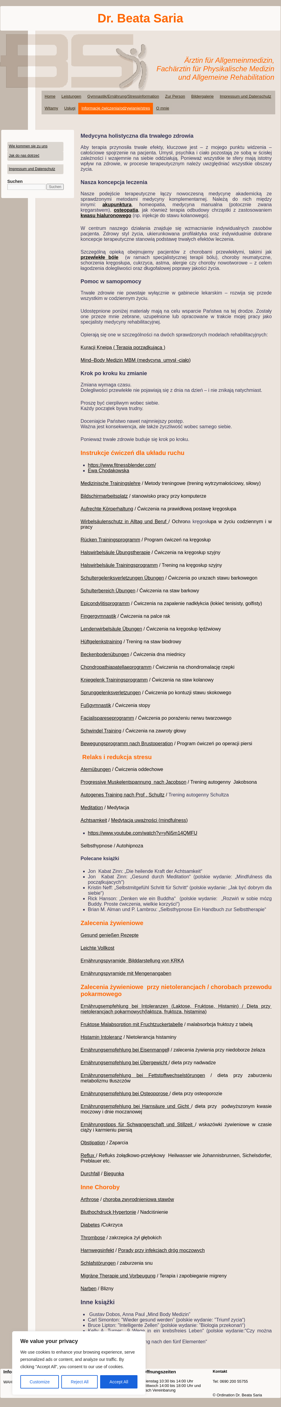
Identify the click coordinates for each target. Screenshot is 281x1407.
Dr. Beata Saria (140, 18)
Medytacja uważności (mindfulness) (149, 820)
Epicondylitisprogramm (105, 603)
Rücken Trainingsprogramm (110, 539)
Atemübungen (96, 769)
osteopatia (126, 210)
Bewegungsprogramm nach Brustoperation (127, 743)
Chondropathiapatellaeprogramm (116, 667)
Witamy (51, 108)
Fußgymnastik (96, 705)
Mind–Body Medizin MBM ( (110, 360)
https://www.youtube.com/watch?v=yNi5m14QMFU (143, 833)
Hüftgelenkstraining (101, 641)
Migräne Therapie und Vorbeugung (118, 1275)
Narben (88, 1288)
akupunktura (116, 204)
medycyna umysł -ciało (164, 360)
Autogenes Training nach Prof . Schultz (123, 794)
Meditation (92, 807)
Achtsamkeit (94, 820)
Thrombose (93, 1237)
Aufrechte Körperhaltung (107, 508)
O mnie (162, 108)
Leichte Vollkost (97, 948)
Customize (40, 1381)
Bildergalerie (202, 96)
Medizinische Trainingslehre (110, 483)
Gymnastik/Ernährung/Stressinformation (123, 96)
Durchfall (90, 1173)
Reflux (88, 1155)
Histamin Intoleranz (101, 1037)
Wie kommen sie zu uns (28, 146)
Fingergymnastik (98, 616)
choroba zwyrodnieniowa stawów (138, 1199)
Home (50, 96)
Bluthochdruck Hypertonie (108, 1212)
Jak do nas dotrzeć (24, 155)
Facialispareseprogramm (107, 718)
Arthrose (90, 1199)
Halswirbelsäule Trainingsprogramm (119, 565)
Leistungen (71, 96)
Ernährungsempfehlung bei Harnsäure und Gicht (136, 1106)
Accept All (119, 1381)
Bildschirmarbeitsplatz (104, 496)
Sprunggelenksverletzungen (111, 692)
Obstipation (93, 1142)
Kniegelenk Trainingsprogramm (114, 679)
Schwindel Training (101, 730)
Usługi (69, 108)
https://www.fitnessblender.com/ (122, 465)
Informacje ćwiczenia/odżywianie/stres (115, 108)
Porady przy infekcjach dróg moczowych (161, 1250)
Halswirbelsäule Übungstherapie (115, 552)
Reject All (79, 1381)
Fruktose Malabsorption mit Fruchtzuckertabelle (132, 1024)
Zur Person (175, 96)
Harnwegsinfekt (97, 1250)
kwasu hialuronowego (106, 215)
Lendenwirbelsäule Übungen (111, 628)
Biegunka (114, 1173)
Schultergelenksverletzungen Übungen (122, 578)
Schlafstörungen (98, 1263)
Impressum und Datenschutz (245, 96)
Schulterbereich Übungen (108, 590)
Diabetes (90, 1224)
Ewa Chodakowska (108, 470)
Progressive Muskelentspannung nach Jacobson (134, 782)
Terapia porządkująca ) (140, 347)
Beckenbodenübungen (105, 654)
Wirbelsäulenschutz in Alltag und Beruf (125, 521)
